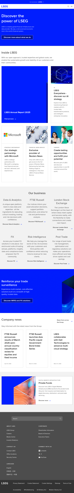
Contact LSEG (11, 451)
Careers (9, 434)
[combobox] (34, 418)
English (9, 468)
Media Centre (11, 437)
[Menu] (71, 6)
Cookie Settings (47, 483)
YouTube (42, 457)
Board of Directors (44, 434)
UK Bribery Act (41, 490)
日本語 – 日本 (11, 471)
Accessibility (17, 490)
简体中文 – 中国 (12, 474)
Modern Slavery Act (55, 490)
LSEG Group (10, 430)
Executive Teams (44, 437)
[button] (21, 426)
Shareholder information (46, 430)
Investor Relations (12, 440)
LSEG (41, 2)
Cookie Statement (33, 483)
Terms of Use (67, 483)
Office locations (12, 454)
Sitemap (57, 483)
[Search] (68, 6)
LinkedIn (42, 451)
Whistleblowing (29, 490)
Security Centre (12, 457)
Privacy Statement (19, 483)
